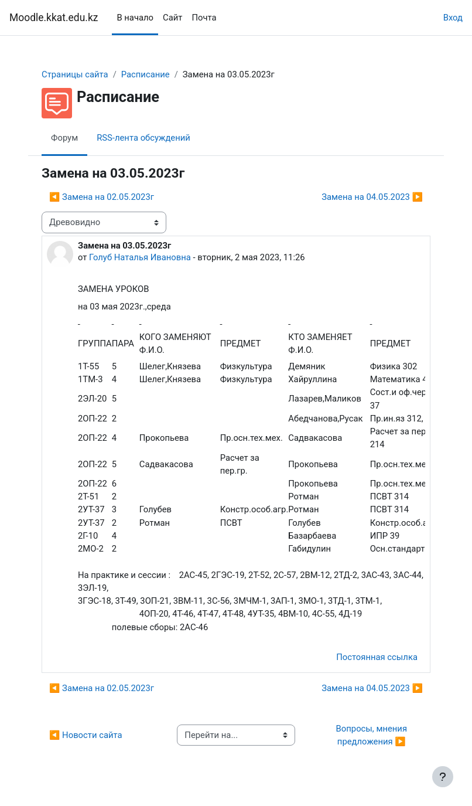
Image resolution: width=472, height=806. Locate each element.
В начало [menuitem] (135, 17)
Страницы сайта (75, 74)
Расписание (145, 74)
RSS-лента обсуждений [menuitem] (143, 137)
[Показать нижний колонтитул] (442, 776)
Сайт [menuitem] (172, 17)
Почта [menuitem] (203, 17)
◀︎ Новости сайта (85, 735)
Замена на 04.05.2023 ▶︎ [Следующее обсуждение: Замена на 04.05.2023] (372, 197)
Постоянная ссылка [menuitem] (377, 657)
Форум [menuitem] (64, 137)
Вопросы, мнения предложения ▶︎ (372, 735)
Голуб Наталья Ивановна (140, 257)
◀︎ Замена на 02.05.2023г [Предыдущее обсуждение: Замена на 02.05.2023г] (101, 197)
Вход (453, 17)
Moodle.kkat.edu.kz (53, 17)
